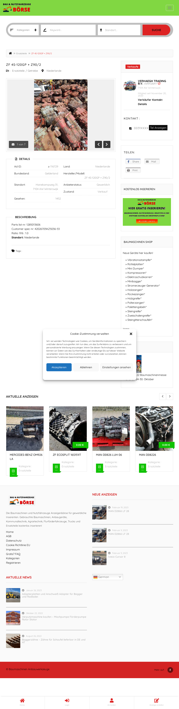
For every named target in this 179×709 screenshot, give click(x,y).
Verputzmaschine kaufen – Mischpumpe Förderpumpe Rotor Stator (54, 618)
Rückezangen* (136, 294)
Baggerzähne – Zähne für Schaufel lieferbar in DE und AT (54, 641)
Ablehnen (86, 367)
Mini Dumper (135, 268)
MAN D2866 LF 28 (118, 511)
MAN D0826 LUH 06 (109, 454)
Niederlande (54, 70)
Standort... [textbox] (111, 30)
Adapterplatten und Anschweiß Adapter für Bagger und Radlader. (52, 595)
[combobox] (119, 30)
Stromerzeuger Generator (143, 285)
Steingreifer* (134, 311)
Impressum (105, 375)
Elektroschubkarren (139, 277)
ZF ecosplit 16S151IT (67, 454)
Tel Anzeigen (158, 127)
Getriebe (33, 70)
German (101, 577)
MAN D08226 (147, 454)
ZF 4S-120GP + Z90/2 (23, 65)
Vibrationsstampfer (139, 260)
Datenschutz (92, 375)
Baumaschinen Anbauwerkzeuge (29, 669)
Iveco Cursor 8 (116, 556)
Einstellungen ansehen (116, 367)
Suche (156, 30)
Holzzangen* (135, 290)
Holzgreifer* (134, 298)
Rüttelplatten (135, 264)
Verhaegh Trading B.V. (152, 82)
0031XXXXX (142, 128)
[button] (131, 334)
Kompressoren (136, 272)
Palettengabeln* (137, 307)
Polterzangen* (136, 302)
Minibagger (134, 281)
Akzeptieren (59, 367)
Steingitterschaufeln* (139, 320)
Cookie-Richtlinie (76, 375)
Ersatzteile (21, 53)
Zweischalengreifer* (139, 315)
